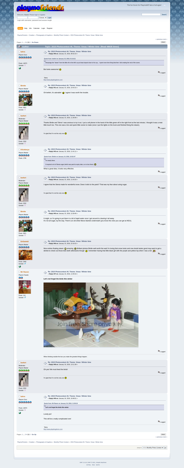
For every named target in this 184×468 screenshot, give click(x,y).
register (42, 15)
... (24, 42)
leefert (23, 116)
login (36, 15)
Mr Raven (25, 272)
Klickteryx (25, 150)
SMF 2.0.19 (83, 462)
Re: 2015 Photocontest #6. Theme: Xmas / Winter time (69, 51)
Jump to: (139, 447)
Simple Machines (101, 462)
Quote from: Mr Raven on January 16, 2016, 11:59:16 (61, 403)
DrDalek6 (24, 241)
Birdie (23, 86)
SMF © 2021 (91, 462)
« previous (159, 39)
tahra (23, 52)
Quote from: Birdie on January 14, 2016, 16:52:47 (59, 156)
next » (165, 39)
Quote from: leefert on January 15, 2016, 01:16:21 (60, 58)
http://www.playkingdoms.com (53, 80)
